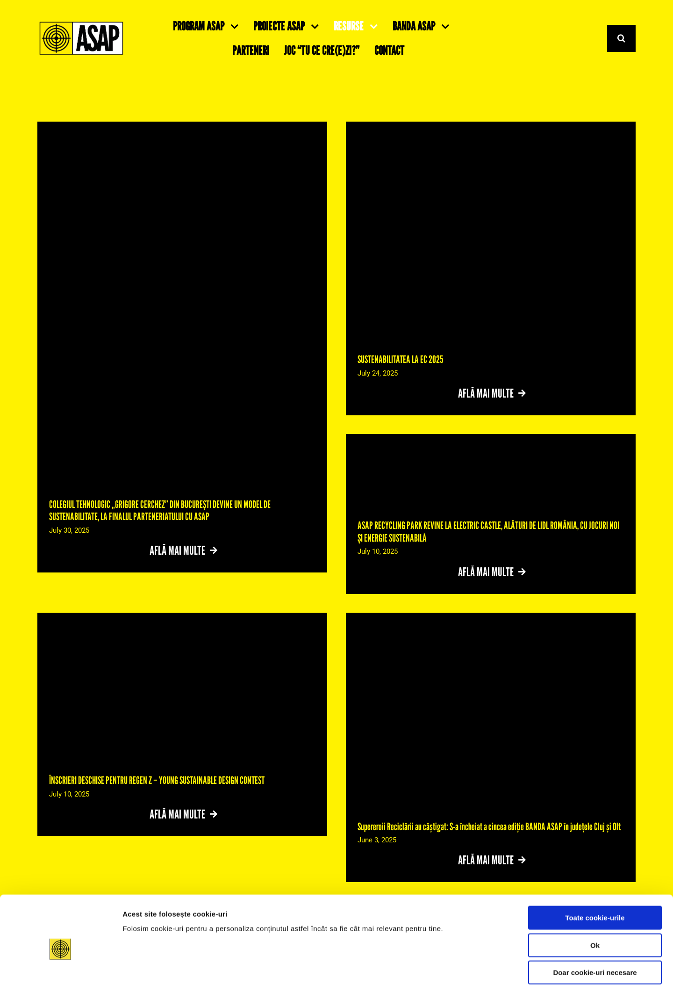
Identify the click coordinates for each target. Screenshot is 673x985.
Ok (595, 898)
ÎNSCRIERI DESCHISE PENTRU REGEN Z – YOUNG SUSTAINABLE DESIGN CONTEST (157, 780)
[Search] (621, 38)
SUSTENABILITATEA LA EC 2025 (401, 359)
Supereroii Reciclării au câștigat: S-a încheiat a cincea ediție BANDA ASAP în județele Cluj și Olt (489, 826)
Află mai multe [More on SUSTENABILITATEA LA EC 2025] (486, 393)
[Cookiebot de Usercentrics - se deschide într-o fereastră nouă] (60, 967)
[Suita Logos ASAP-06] (81, 24)
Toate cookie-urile (594, 871)
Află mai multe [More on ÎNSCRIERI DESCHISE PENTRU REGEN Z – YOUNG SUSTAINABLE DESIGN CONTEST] (178, 814)
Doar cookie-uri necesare (595, 925)
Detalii (466, 967)
